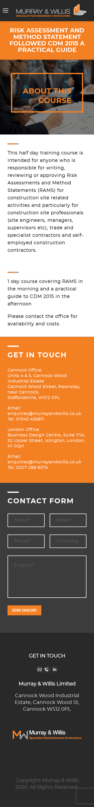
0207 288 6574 (32, 468)
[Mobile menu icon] (6, 10)
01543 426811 (29, 419)
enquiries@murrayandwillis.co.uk (44, 414)
